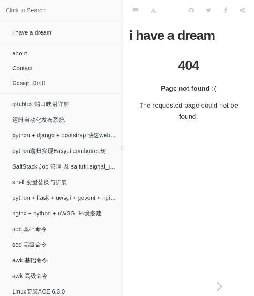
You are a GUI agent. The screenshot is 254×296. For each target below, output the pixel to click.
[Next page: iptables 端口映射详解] (220, 286)
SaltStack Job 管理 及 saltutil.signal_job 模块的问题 (67, 166)
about (19, 53)
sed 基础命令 (29, 229)
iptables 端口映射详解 (40, 104)
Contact (22, 68)
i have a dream (31, 32)
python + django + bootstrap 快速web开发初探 (67, 135)
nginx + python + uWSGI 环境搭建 (57, 213)
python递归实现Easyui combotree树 (59, 151)
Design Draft (28, 83)
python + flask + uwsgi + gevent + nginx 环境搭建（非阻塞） (67, 197)
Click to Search (26, 10)
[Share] (242, 10)
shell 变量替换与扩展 (39, 182)
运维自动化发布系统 (38, 119)
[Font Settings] (153, 10)
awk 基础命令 (30, 260)
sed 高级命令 (29, 244)
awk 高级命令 (30, 276)
